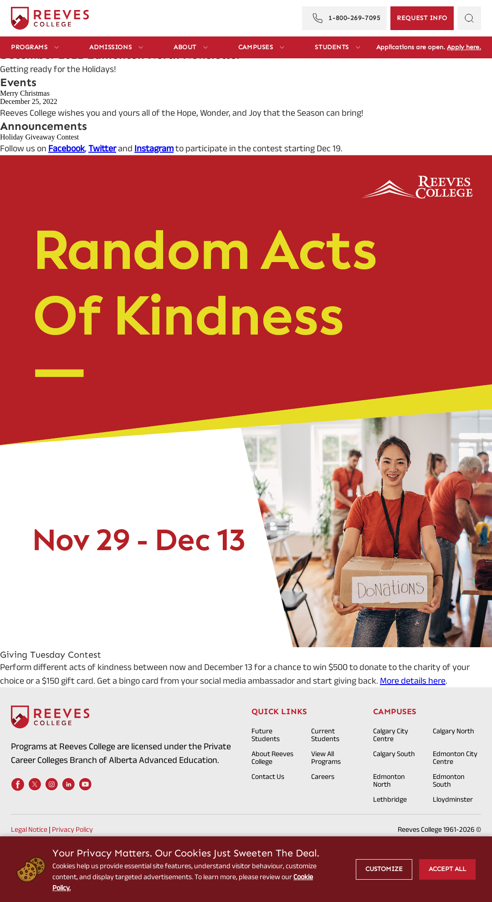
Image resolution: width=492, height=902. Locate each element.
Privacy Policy (72, 829)
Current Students (325, 734)
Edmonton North (389, 780)
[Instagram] (51, 784)
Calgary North (453, 731)
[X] (34, 784)
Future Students (265, 734)
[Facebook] (17, 784)
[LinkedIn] (68, 784)
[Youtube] (85, 784)
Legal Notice (29, 829)
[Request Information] (422, 18)
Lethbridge (390, 799)
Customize (384, 869)
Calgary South (394, 754)
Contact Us (267, 776)
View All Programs (326, 757)
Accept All (447, 869)
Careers (322, 776)
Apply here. (464, 47)
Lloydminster (453, 799)
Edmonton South (449, 780)
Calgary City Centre (390, 734)
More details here (413, 680)
